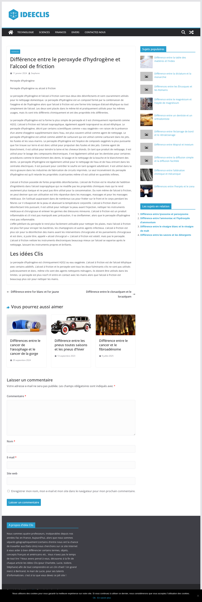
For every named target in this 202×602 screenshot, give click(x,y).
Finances (60, 32)
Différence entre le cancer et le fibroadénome (113, 344)
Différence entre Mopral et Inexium (173, 144)
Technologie (25, 32)
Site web (12, 473)
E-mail (12, 457)
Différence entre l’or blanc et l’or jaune (33, 292)
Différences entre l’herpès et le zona (174, 186)
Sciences (44, 32)
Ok (94, 598)
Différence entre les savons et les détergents (165, 234)
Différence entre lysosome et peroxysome (164, 214)
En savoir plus (104, 598)
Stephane (35, 73)
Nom (11, 441)
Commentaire (16, 396)
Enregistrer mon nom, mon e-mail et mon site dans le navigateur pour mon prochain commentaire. (73, 491)
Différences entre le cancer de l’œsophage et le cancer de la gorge (25, 347)
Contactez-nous (95, 32)
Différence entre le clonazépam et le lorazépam (110, 294)
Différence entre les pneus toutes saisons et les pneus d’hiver (71, 344)
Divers (75, 32)
